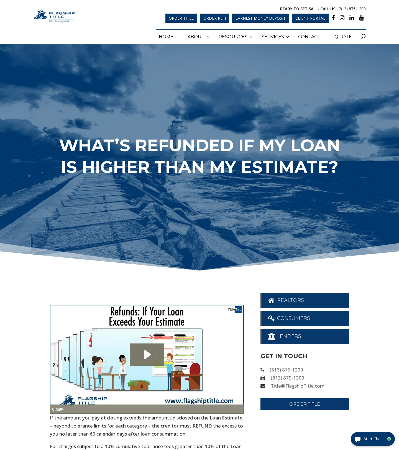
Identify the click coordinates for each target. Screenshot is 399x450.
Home (166, 36)
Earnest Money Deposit (261, 18)
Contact (309, 36)
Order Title (181, 18)
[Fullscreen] (238, 408)
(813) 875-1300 (287, 377)
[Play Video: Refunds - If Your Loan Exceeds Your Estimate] (147, 354)
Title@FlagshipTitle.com (297, 385)
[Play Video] (55, 408)
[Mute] (216, 408)
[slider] (141, 408)
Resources (233, 36)
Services (273, 36)
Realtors (285, 300)
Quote (343, 36)
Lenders (284, 336)
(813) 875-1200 (352, 8)
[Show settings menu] (227, 408)
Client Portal (310, 18)
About (196, 36)
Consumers (288, 318)
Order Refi (214, 18)
